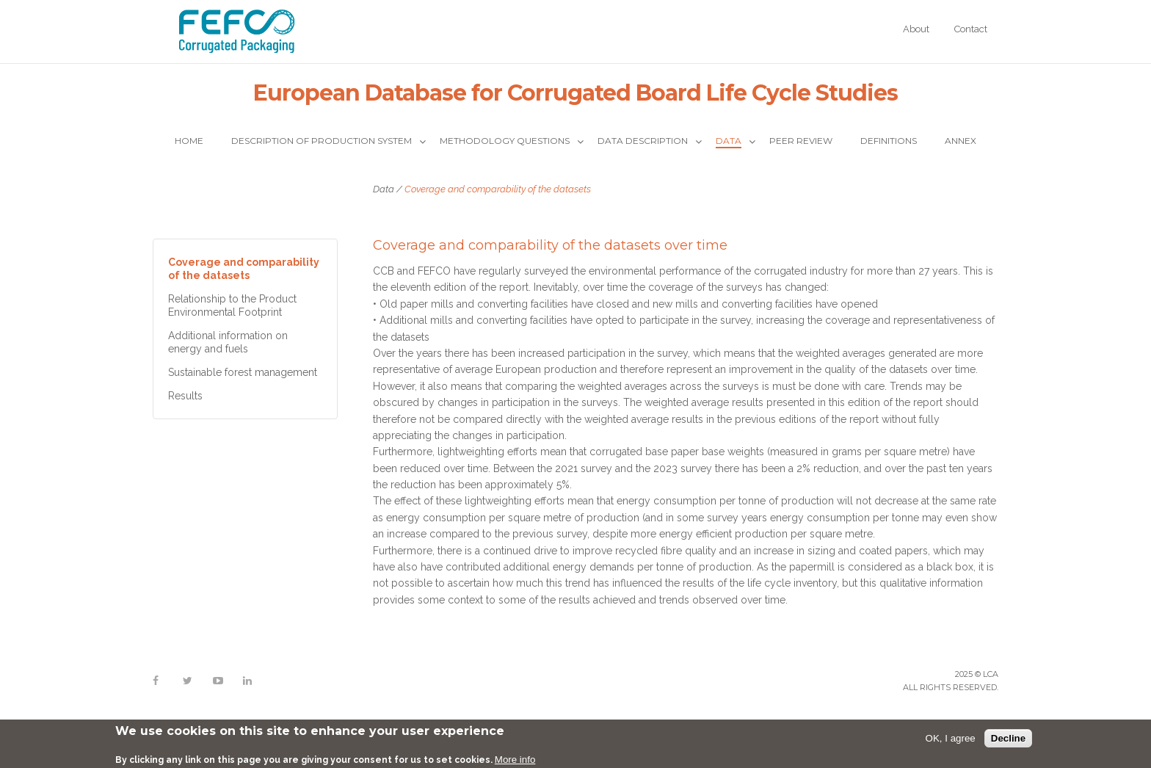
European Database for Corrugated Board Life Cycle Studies (575, 93)
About (916, 29)
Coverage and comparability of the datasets (243, 268)
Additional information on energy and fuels (228, 342)
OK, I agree (951, 738)
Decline (1008, 738)
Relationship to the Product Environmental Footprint (232, 305)
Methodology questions (505, 140)
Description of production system (321, 140)
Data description (643, 140)
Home (189, 140)
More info (515, 759)
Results (185, 396)
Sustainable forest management (242, 372)
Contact (970, 29)
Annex (960, 140)
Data (728, 140)
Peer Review (800, 140)
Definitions (888, 140)
